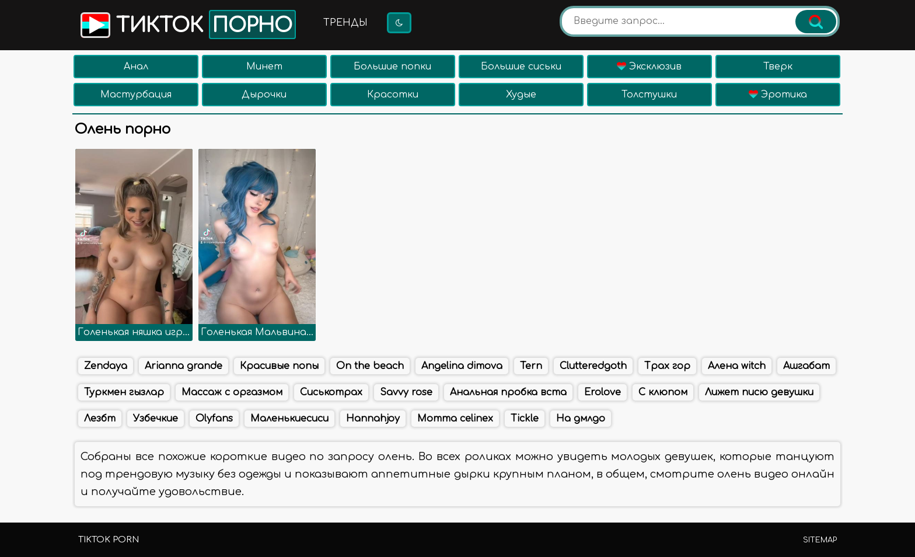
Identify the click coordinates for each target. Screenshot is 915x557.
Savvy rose (406, 392)
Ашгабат (806, 366)
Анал (136, 66)
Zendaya (105, 366)
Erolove (602, 392)
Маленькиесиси (289, 418)
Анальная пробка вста (508, 392)
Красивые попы (279, 366)
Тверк (777, 66)
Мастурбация (136, 94)
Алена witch (737, 366)
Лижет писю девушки (759, 392)
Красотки (392, 94)
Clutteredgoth (593, 366)
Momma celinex (455, 418)
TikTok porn (108, 540)
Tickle (525, 418)
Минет (264, 66)
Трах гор (667, 366)
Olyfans (214, 418)
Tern (531, 366)
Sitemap (820, 540)
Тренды (345, 23)
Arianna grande (183, 366)
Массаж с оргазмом (231, 392)
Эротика (778, 94)
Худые (521, 94)
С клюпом (662, 392)
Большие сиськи (521, 66)
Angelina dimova (461, 366)
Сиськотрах (331, 392)
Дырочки (264, 94)
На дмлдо (580, 418)
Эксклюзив (649, 66)
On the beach (370, 366)
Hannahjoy (373, 418)
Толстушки (649, 94)
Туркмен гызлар (124, 392)
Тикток (187, 24)
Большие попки (392, 66)
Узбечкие (155, 418)
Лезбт (100, 418)
